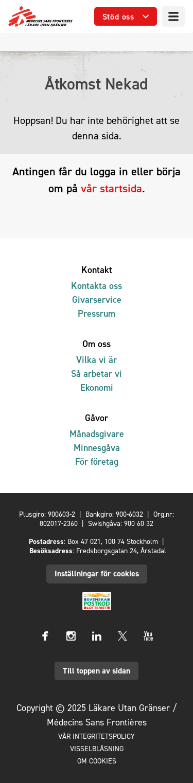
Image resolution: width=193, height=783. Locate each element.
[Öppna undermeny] (125, 16)
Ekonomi (96, 387)
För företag (96, 461)
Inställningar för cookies (97, 573)
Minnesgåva (97, 447)
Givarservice (96, 299)
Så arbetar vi (96, 373)
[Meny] (173, 16)
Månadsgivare (96, 434)
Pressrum (96, 313)
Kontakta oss (96, 286)
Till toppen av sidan (96, 670)
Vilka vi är (96, 360)
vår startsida (111, 188)
